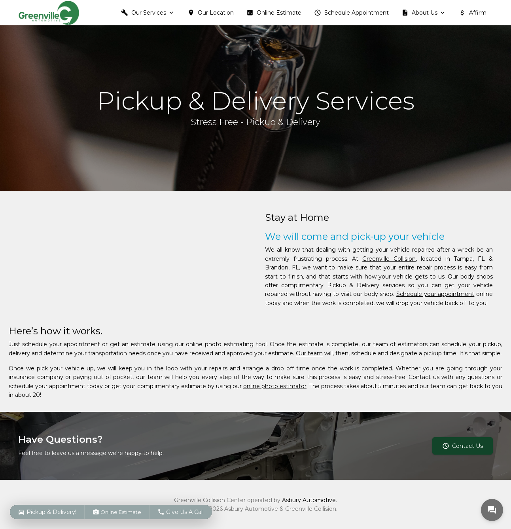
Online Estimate (273, 12)
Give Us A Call (180, 512)
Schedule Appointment (351, 12)
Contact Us (462, 445)
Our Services (143, 12)
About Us (419, 12)
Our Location (210, 12)
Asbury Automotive (309, 500)
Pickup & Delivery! (47, 512)
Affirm (472, 12)
